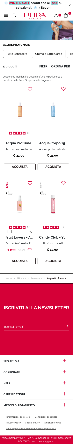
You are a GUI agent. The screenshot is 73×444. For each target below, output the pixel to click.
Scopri (45, 7)
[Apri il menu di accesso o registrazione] (57, 16)
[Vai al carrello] (67, 16)
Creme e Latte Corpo (48, 53)
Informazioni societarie (18, 417)
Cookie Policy (32, 423)
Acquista (20, 167)
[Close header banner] (69, 5)
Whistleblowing (52, 423)
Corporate (36, 372)
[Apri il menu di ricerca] (14, 16)
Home (9, 278)
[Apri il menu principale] (6, 16)
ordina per (60, 66)
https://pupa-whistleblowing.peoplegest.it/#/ (31, 429)
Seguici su (36, 361)
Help (36, 383)
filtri (43, 66)
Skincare (21, 278)
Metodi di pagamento (36, 405)
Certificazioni (36, 394)
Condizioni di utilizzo (46, 417)
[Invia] (65, 325)
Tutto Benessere (16, 53)
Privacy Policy (13, 423)
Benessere (36, 278)
